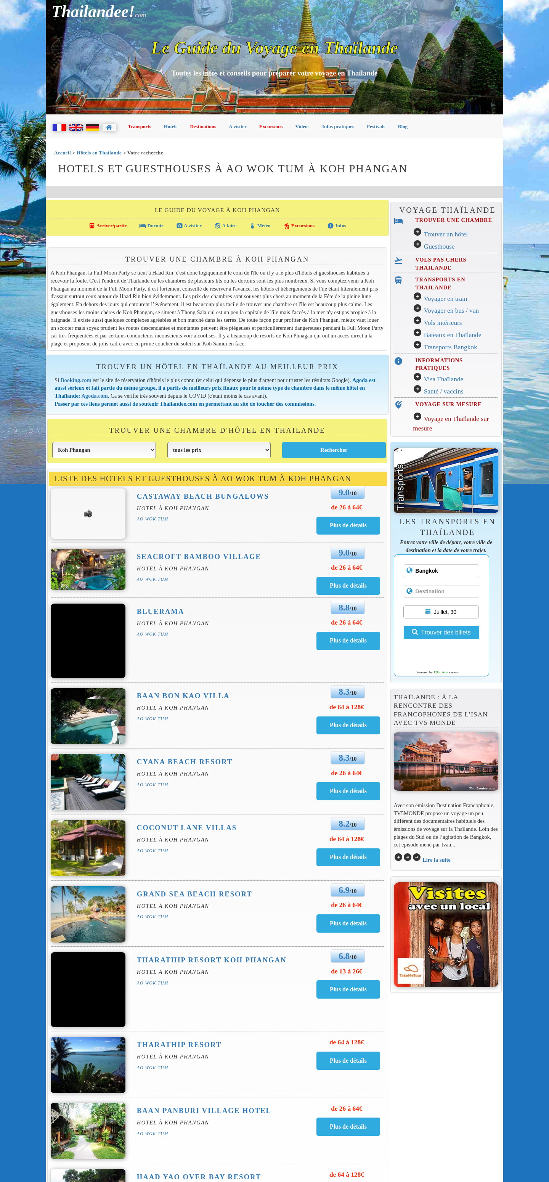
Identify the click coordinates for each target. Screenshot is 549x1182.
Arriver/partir (107, 225)
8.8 (344, 607)
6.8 (344, 956)
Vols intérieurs (443, 322)
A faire (225, 225)
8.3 (344, 692)
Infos (336, 225)
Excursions (271, 126)
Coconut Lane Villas (187, 828)
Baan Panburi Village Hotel (204, 1111)
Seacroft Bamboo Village (199, 556)
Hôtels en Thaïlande (99, 153)
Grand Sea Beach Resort (194, 894)
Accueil (62, 153)
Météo (259, 225)
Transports (139, 126)
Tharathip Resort (179, 1045)
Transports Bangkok (450, 347)
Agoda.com (94, 396)
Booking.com (76, 380)
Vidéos (302, 126)
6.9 (344, 890)
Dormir (151, 225)
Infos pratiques (338, 126)
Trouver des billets (441, 632)
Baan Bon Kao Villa (183, 696)
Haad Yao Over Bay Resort (199, 1177)
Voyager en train (445, 298)
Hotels (170, 126)
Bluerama (161, 611)
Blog (403, 126)
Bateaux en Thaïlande (453, 335)
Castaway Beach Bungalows (203, 496)
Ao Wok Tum (153, 519)
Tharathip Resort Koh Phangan (212, 960)
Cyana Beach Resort (185, 762)
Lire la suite (436, 860)
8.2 (344, 824)
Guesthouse (439, 246)
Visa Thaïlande (443, 379)
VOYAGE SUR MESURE (448, 404)
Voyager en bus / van (451, 310)
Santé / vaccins (444, 391)
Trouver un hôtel (446, 234)
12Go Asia (440, 672)
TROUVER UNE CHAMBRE (453, 220)
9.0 (344, 492)
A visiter (238, 126)
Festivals (376, 126)
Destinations (203, 126)
